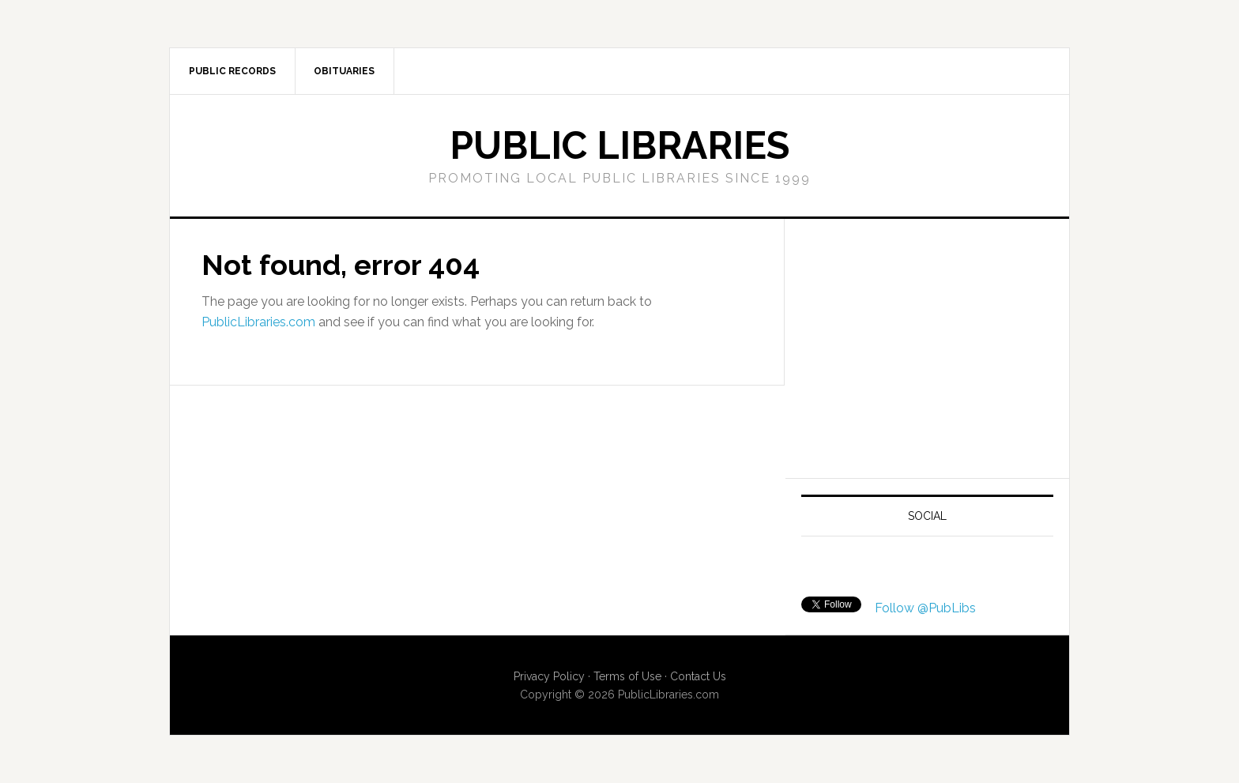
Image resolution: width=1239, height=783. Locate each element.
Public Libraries (619, 145)
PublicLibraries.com (258, 321)
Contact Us (698, 676)
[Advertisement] (934, 345)
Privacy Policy (549, 676)
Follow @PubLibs (925, 607)
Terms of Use (627, 676)
